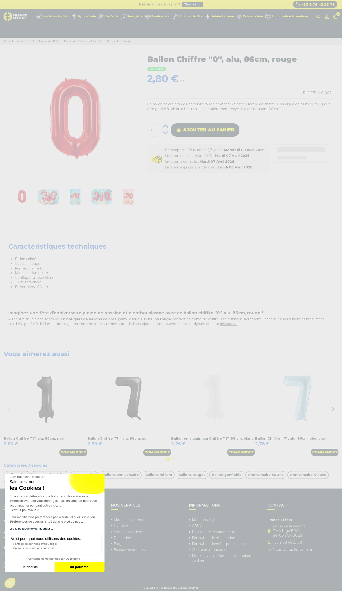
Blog (118, 544)
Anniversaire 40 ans (308, 475)
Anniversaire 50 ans (266, 475)
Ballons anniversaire (120, 475)
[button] (10, 583)
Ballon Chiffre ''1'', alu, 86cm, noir (34, 438)
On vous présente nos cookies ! (33, 548)
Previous (9, 409)
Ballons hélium (158, 475)
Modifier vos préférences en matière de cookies (225, 558)
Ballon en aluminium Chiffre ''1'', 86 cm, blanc (212, 438)
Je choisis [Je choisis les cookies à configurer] (30, 567)
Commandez (73, 452)
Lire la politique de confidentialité (31, 528)
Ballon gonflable (227, 475)
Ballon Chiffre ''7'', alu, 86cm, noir (118, 438)
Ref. (306, 93)
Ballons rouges (191, 475)
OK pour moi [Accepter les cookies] (80, 567)
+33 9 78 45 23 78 (315, 4)
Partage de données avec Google (35, 543)
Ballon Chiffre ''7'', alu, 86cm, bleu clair (290, 438)
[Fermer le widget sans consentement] (27, 477)
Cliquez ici (192, 4)
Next (333, 409)
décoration (229, 324)
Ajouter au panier (205, 130)
